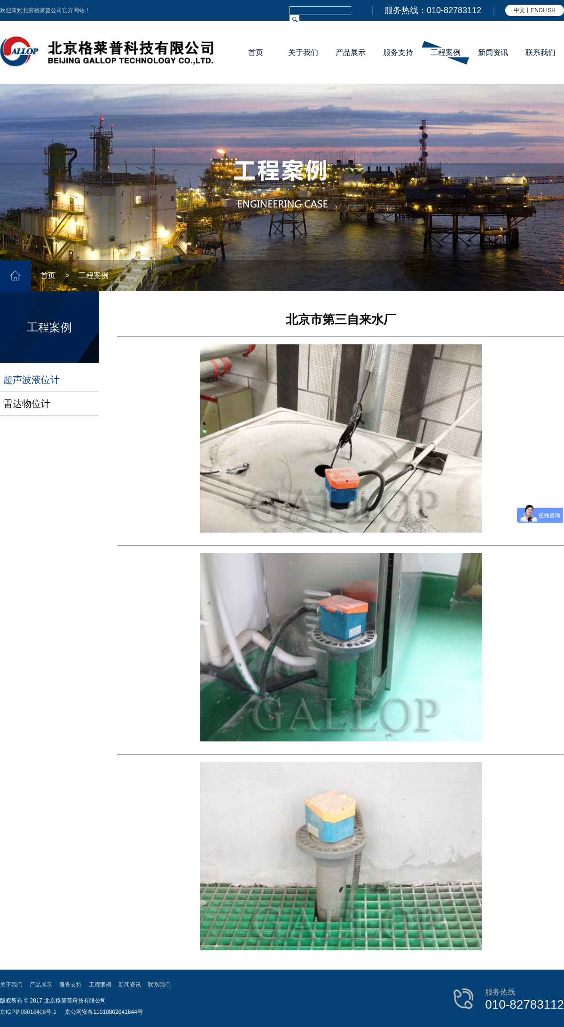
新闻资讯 (493, 52)
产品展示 (351, 52)
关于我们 (303, 52)
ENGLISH (543, 10)
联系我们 (540, 52)
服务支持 (398, 52)
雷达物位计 (26, 403)
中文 (519, 10)
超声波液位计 (31, 379)
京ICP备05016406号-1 (28, 1012)
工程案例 (446, 52)
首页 (255, 52)
